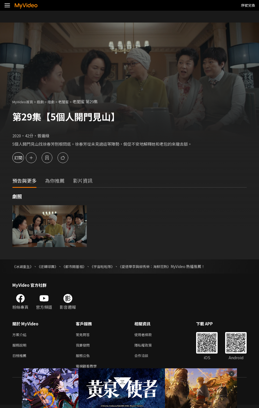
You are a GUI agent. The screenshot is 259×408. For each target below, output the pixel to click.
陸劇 (56, 101)
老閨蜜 (70, 101)
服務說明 (20, 346)
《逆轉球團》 (50, 266)
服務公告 (84, 357)
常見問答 (84, 335)
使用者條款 (148, 335)
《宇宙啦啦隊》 (108, 266)
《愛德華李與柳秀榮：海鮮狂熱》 (153, 266)
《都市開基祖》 (78, 266)
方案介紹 (20, 335)
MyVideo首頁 (24, 101)
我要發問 (84, 346)
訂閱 (23, 157)
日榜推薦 (20, 357)
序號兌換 (248, 5)
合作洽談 (146, 357)
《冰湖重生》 (23, 266)
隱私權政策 (148, 346)
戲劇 (45, 101)
